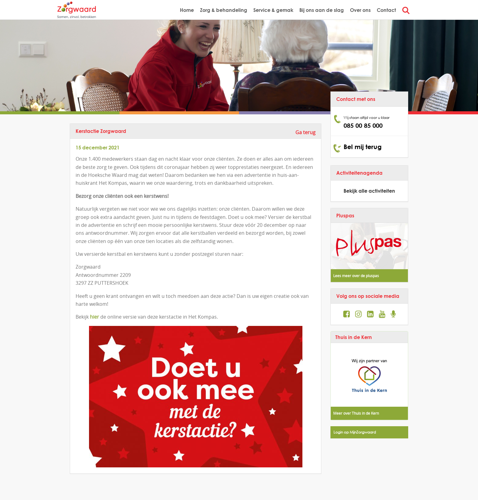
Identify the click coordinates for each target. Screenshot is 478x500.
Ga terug (305, 132)
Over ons (360, 10)
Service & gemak (273, 10)
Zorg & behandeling (223, 10)
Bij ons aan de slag (321, 10)
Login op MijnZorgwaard (355, 432)
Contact (386, 10)
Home (187, 10)
